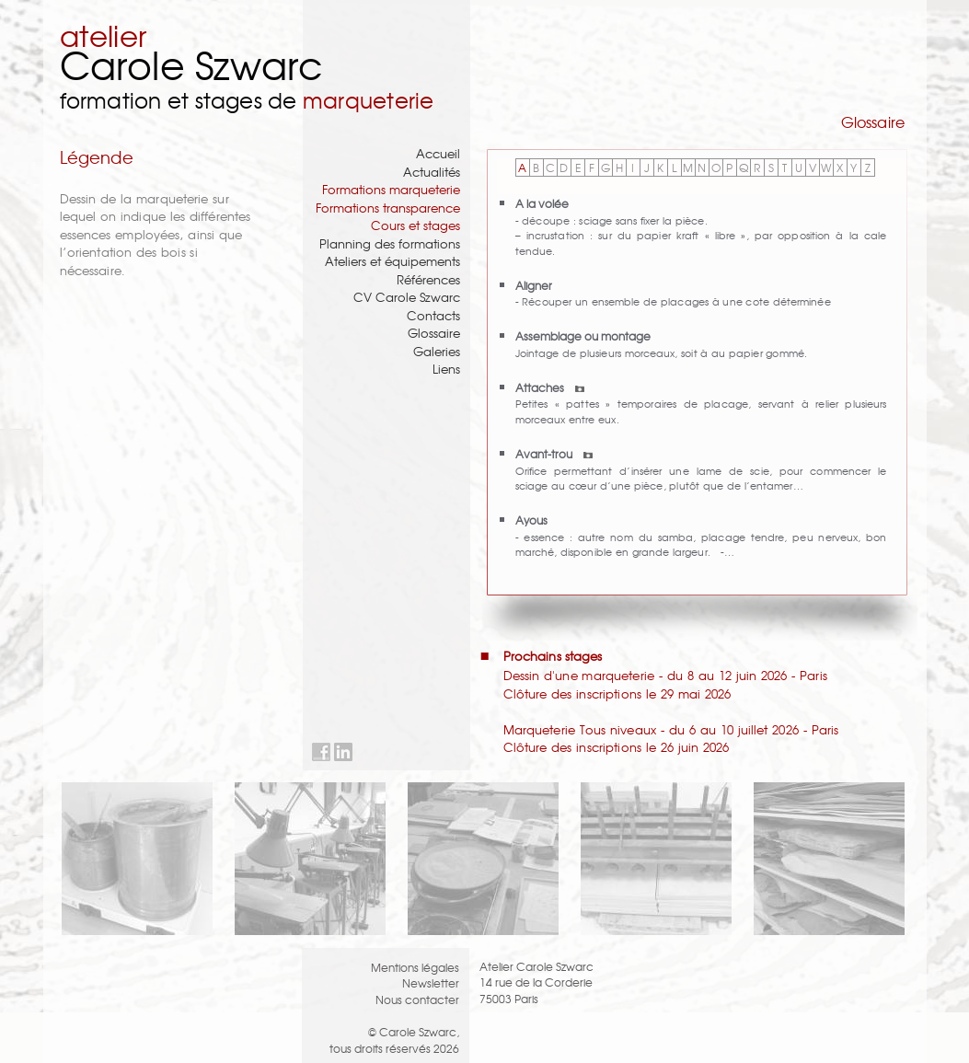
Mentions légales (415, 967)
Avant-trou (554, 453)
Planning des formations (389, 243)
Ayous (531, 519)
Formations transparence (388, 207)
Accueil (438, 153)
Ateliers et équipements (392, 261)
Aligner (533, 285)
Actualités (431, 171)
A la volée (542, 203)
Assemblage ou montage (583, 335)
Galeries (436, 351)
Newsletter (430, 982)
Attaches (549, 387)
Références (428, 279)
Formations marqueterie (391, 189)
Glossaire (434, 332)
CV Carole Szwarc (406, 297)
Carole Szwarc (192, 64)
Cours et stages (415, 225)
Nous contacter (417, 999)
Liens (446, 368)
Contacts (433, 315)
